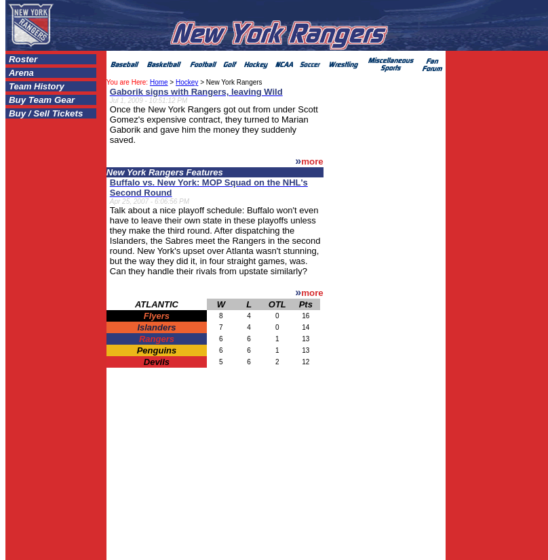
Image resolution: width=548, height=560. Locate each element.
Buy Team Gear (42, 100)
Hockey (187, 82)
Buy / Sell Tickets (46, 113)
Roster (23, 59)
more (312, 161)
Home (159, 82)
